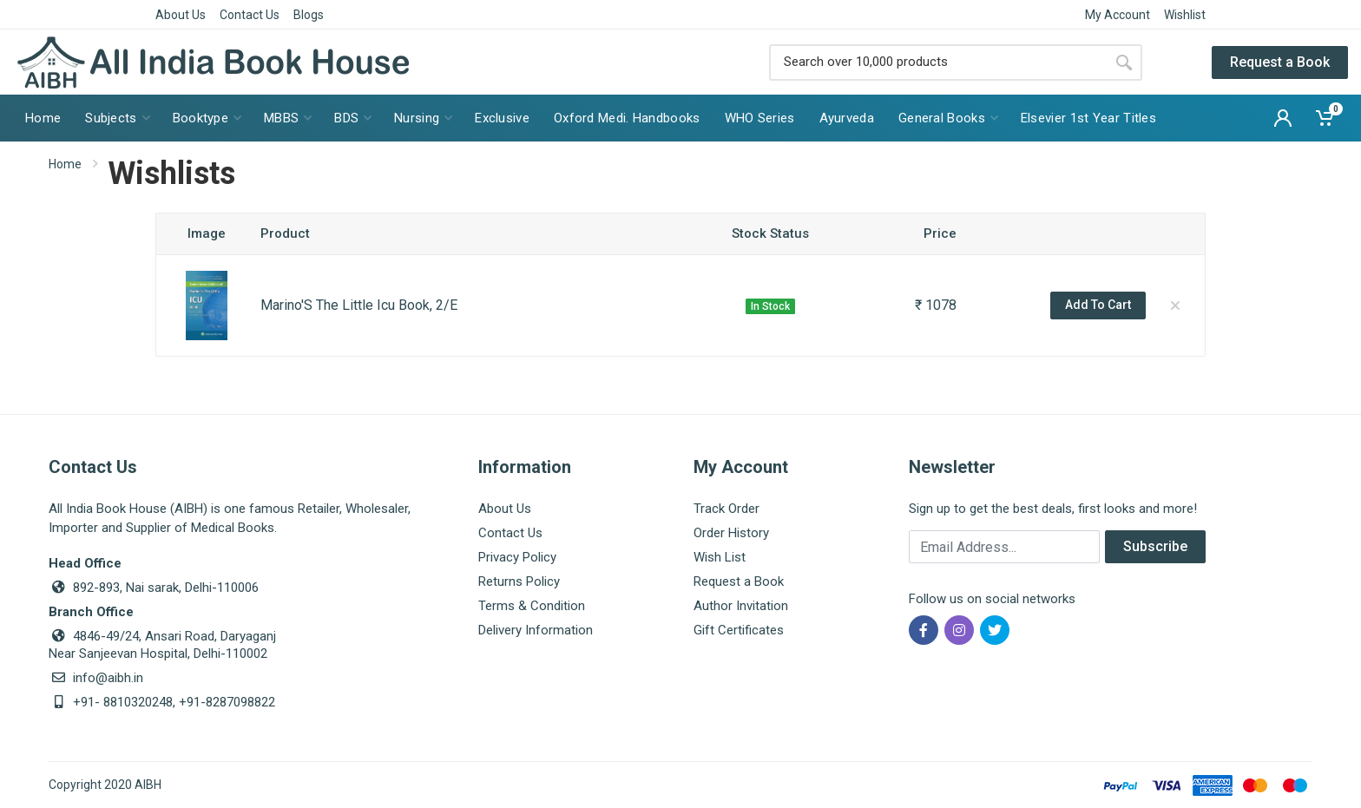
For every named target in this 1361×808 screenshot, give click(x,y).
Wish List (720, 557)
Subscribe (1155, 546)
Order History (731, 533)
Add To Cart (1098, 305)
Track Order (726, 508)
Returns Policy (519, 581)
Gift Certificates (739, 630)
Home (65, 164)
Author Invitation (741, 606)
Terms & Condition (531, 606)
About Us (180, 15)
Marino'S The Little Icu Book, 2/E (358, 305)
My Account (1117, 15)
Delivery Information (535, 630)
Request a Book (1280, 62)
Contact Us (249, 15)
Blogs (308, 15)
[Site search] (937, 62)
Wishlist (1185, 15)
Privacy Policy (517, 557)
